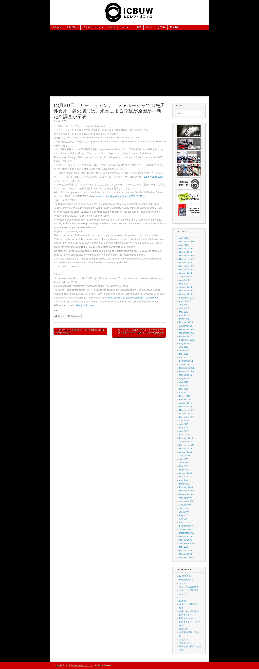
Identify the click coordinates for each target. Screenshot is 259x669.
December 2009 (186, 445)
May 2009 (183, 466)
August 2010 (185, 420)
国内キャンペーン (187, 615)
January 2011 (185, 403)
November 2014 (186, 270)
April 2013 (184, 315)
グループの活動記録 (189, 590)
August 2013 (185, 301)
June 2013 (184, 308)
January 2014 (185, 287)
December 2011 (186, 368)
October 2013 (185, 294)
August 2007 (185, 505)
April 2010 (184, 431)
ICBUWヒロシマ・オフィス (81, 665)
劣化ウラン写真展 (187, 604)
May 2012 (183, 354)
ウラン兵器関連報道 (189, 587)
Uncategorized (186, 580)
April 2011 (184, 392)
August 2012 (185, 343)
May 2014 (183, 284)
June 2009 (184, 463)
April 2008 (184, 480)
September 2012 (187, 340)
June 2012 (184, 350)
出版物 (111, 27)
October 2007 (185, 498)
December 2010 (186, 406)
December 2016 (186, 248)
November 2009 (186, 448)
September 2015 (187, 266)
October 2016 (185, 252)
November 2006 (186, 536)
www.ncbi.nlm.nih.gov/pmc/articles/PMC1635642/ (120, 196)
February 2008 (186, 487)
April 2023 (184, 238)
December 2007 (186, 491)
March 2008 (184, 484)
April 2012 (184, 357)
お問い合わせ (72, 32)
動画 (139, 27)
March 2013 (184, 319)
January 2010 (185, 442)
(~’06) (161, 27)
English (174, 27)
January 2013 (185, 326)
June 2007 (184, 512)
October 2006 (185, 540)
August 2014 (185, 277)
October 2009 (185, 452)
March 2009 (184, 470)
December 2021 (186, 242)
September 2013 (187, 298)
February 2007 (186, 526)
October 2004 (185, 554)
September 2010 (187, 417)
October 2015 (185, 262)
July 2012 (183, 347)
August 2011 (185, 378)
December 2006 (186, 533)
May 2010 (183, 428)
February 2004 (186, 557)
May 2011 (183, 389)
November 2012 (186, 333)
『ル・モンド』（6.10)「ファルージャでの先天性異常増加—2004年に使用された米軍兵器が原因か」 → (140, 332)
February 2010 (186, 438)
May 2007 (183, 515)
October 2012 (185, 336)
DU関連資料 (185, 576)
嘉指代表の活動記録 (189, 611)
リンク (149, 27)
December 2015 (186, 256)
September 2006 (187, 543)
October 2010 (185, 413)
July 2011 (183, 382)
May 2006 (183, 547)
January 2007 (185, 529)
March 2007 (184, 522)
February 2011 (186, 399)
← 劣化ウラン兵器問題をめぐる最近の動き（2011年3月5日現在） (80, 331)
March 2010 (184, 434)
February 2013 (186, 322)
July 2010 (183, 424)
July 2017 (183, 245)
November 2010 (186, 410)
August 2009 (185, 456)
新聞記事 (183, 629)
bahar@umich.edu (153, 176)
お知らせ (57, 27)
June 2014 (184, 280)
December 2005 (186, 550)
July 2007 (183, 508)
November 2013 (186, 291)
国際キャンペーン (187, 618)
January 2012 (185, 364)
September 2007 (187, 501)
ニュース (124, 27)
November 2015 (186, 259)
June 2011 (184, 385)
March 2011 (184, 396)
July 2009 (183, 459)
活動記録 (70, 27)
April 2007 (184, 519)
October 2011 (185, 375)
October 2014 (185, 273)
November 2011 (186, 371)
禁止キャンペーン (91, 27)
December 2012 (186, 329)
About (56, 32)
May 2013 (183, 312)
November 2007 (186, 494)
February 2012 (186, 361)
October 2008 (185, 473)
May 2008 (183, 477)
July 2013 (183, 305)
